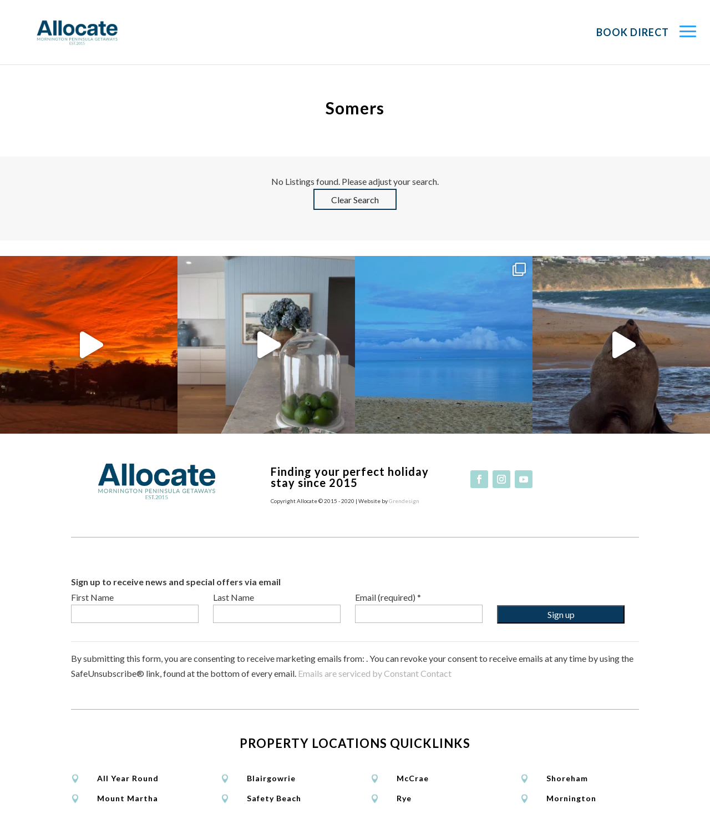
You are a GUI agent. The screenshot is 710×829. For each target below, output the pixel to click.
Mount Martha (127, 798)
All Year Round (128, 778)
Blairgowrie (271, 778)
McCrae (413, 778)
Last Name (233, 597)
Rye (404, 798)
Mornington (571, 798)
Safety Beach (274, 798)
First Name (92, 597)
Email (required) (388, 597)
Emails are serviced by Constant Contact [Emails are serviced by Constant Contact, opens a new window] (375, 673)
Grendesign (404, 501)
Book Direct (632, 32)
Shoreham (567, 778)
